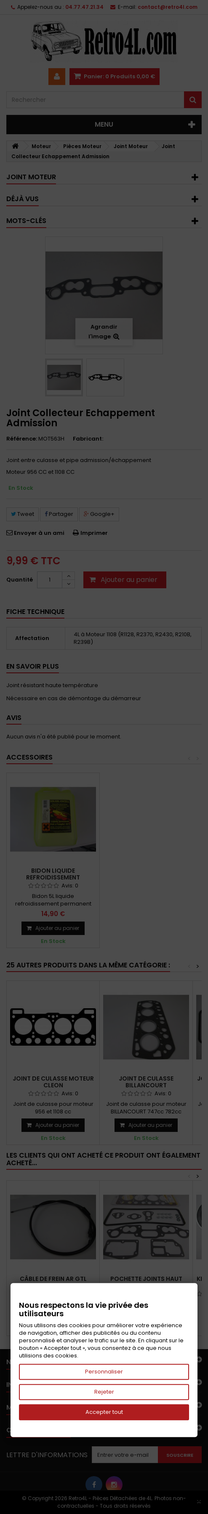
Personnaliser (104, 1372)
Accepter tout (104, 1412)
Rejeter (104, 1392)
